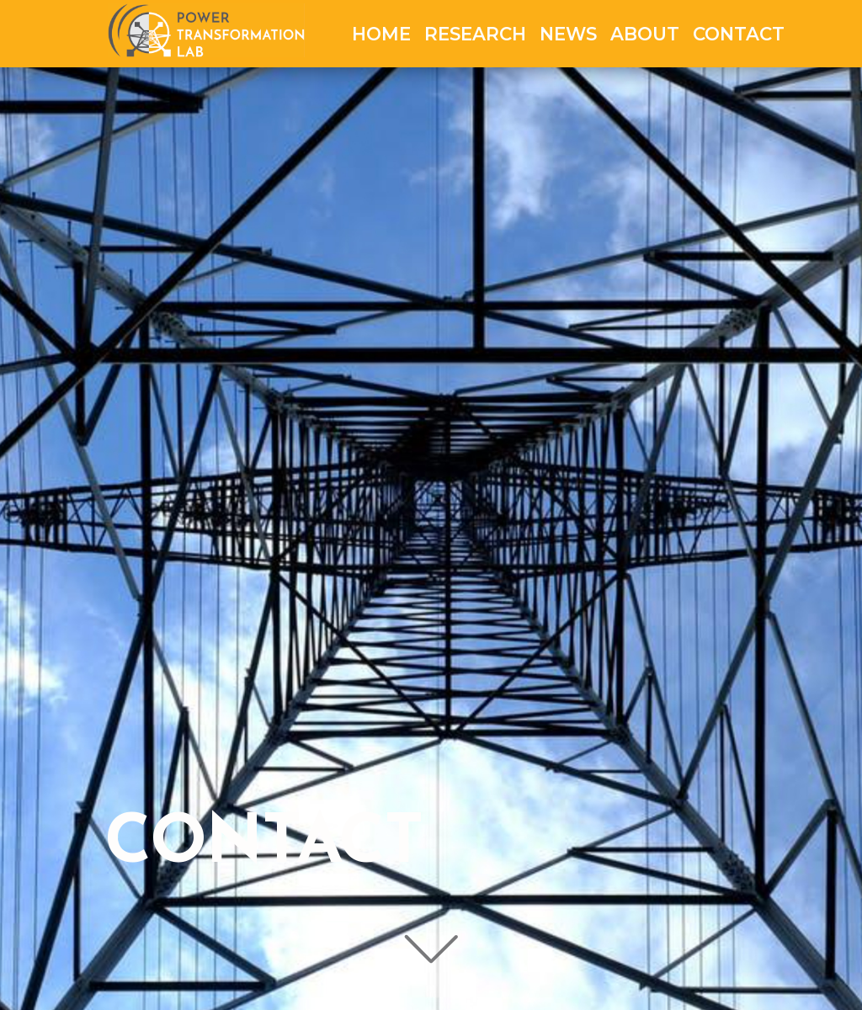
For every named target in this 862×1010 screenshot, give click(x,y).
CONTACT (739, 34)
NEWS (568, 34)
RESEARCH (475, 34)
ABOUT (644, 34)
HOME (381, 34)
